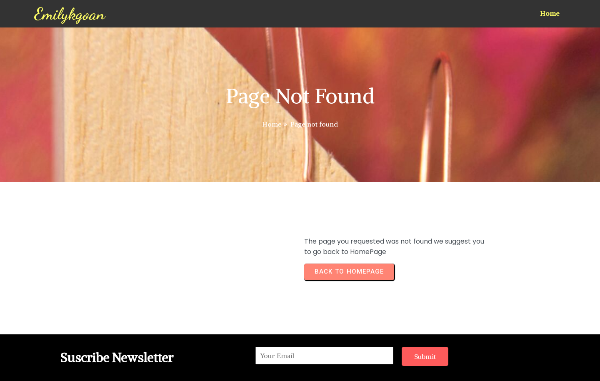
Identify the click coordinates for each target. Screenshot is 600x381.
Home (272, 124)
